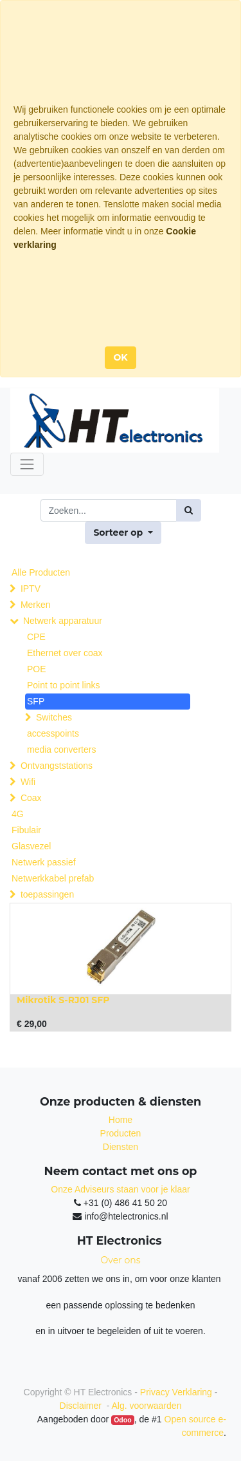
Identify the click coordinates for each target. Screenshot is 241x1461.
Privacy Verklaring (176, 1392)
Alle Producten (41, 572)
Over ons (121, 1260)
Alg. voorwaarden (146, 1405)
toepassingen (47, 894)
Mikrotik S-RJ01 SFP (63, 1000)
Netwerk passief (44, 862)
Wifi (28, 782)
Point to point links (63, 685)
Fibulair (26, 830)
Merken (36, 604)
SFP (35, 701)
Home (120, 1120)
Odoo (122, 1420)
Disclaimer (82, 1405)
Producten (120, 1133)
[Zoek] (188, 510)
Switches (54, 717)
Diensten (120, 1147)
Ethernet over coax (65, 653)
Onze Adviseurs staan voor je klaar (120, 1189)
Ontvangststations (57, 765)
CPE (36, 637)
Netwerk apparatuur (62, 621)
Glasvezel (31, 846)
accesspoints (53, 733)
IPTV (30, 588)
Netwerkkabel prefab (53, 878)
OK (120, 357)
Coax (31, 798)
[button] (123, 533)
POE (36, 669)
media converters (61, 749)
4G (18, 814)
